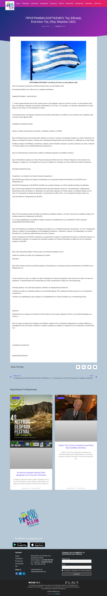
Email (63, 564)
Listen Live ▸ (97, 3)
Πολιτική (61, 3)
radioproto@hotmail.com (39, 571)
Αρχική (18, 3)
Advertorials (88, 3)
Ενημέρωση (53, 3)
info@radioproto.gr (37, 569)
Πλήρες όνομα (66, 558)
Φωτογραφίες (44, 3)
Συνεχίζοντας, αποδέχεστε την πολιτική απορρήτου (77, 570)
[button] (78, 367)
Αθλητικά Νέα (79, 3)
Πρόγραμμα (25, 3)
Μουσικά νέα (69, 3)
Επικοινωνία (34, 3)
